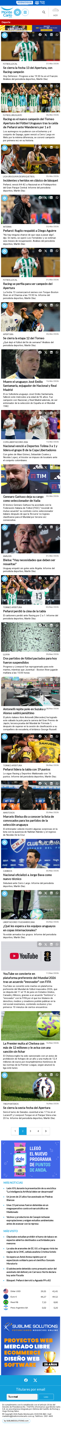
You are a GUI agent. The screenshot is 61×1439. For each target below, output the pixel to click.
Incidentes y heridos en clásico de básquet (30, 180)
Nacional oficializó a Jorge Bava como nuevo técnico (27, 877)
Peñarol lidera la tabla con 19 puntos (26, 769)
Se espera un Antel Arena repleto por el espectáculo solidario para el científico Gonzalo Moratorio (30, 1260)
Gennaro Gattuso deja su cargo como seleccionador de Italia (23, 499)
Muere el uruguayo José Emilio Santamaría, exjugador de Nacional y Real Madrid (30, 386)
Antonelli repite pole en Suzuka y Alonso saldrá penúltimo (24, 711)
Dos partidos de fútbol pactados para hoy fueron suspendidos (30, 660)
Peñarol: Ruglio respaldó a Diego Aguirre (29, 230)
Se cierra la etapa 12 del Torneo (23, 338)
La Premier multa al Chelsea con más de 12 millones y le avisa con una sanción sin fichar (27, 1047)
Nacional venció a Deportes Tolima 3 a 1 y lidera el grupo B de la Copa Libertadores (30, 448)
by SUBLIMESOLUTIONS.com (16, 1421)
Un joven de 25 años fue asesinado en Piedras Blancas (29, 1198)
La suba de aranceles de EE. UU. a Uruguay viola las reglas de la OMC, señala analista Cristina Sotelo (32, 1250)
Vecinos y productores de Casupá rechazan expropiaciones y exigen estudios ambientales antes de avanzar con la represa (29, 1220)
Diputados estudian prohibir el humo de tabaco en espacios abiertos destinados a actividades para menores (31, 1240)
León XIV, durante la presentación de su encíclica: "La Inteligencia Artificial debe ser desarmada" (31, 1190)
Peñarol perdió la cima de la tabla (24, 611)
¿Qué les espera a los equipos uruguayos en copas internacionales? (29, 928)
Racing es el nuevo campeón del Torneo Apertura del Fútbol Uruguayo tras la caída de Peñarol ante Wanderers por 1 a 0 (30, 123)
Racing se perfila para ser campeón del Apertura (27, 286)
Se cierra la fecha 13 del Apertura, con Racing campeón (27, 70)
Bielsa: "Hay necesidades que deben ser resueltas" (29, 562)
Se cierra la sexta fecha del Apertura (26, 1107)
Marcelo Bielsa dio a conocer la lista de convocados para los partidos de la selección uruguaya (28, 820)
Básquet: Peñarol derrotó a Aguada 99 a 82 (28, 1280)
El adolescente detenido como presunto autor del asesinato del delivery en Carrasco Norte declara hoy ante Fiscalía (31, 1272)
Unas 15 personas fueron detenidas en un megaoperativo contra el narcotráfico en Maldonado (27, 1208)
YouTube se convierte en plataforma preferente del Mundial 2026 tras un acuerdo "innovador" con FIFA (29, 978)
